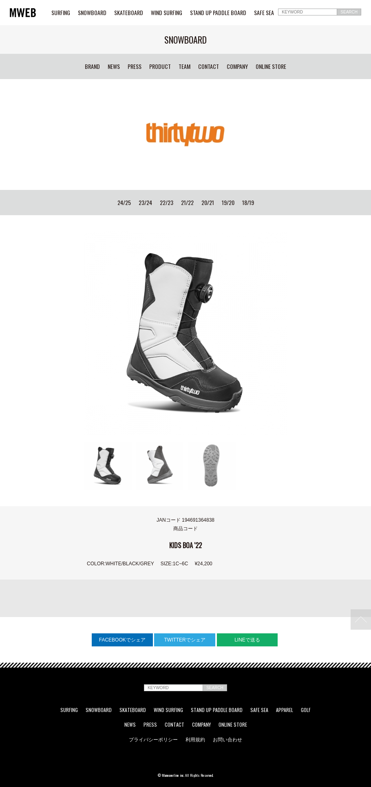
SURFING (60, 12)
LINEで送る (247, 640)
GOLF (306, 710)
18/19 (248, 202)
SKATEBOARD (128, 12)
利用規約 (195, 739)
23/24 (145, 202)
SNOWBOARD (92, 12)
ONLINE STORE (271, 66)
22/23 (166, 202)
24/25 (124, 202)
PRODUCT (160, 66)
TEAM (184, 66)
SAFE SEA (264, 12)
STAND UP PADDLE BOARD (218, 12)
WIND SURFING (166, 12)
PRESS (134, 66)
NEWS (114, 66)
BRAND (92, 66)
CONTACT (208, 66)
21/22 (187, 202)
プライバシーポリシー (153, 739)
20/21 (207, 202)
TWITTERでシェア (184, 640)
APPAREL (284, 710)
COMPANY (237, 66)
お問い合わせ (227, 739)
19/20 (228, 202)
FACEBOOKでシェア (122, 640)
